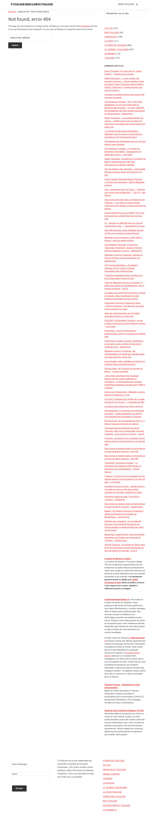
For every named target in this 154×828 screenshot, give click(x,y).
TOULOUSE (109, 58)
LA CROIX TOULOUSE (112, 792)
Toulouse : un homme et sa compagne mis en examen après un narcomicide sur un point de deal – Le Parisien (124, 479)
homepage (85, 26)
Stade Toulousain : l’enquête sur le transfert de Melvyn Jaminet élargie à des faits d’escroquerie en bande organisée (125, 162)
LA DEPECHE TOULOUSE (115, 45)
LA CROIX (108, 41)
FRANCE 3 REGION (111, 774)
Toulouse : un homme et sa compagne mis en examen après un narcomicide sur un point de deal (124, 441)
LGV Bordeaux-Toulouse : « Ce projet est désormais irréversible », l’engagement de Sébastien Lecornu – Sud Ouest (122, 151)
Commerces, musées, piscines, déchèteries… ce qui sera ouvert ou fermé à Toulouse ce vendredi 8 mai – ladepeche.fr (124, 344)
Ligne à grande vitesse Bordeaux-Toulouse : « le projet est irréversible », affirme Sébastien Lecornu (124, 182)
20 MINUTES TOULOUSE (113, 760)
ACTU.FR (108, 28)
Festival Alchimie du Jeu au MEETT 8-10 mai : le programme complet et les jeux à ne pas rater (124, 216)
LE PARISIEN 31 (110, 810)
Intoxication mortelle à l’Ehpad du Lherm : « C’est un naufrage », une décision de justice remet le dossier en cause (124, 306)
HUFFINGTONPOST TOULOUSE (116, 805)
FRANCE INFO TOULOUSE (114, 796)
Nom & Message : (20, 764)
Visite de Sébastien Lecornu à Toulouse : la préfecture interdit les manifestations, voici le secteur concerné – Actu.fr (124, 285)
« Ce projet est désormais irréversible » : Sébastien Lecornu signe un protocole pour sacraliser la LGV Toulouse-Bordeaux (123, 134)
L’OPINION (107, 778)
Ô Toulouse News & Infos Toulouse (32, 4)
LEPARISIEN (109, 54)
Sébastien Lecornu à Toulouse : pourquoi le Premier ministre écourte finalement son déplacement (123, 258)
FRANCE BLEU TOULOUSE (114, 769)
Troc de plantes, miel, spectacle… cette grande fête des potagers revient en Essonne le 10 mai (124, 172)
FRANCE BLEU (110, 37)
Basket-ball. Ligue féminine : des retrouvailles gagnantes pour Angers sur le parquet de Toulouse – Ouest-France (124, 537)
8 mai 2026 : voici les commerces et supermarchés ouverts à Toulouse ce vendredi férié (124, 334)
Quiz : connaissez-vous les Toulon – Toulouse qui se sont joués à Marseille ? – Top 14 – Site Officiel (124, 192)
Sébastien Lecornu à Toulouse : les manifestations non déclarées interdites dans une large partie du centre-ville (124, 354)
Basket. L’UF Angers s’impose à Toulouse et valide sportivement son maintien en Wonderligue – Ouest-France (123, 514)
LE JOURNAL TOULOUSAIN (116, 49)
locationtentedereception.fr (116, 599)
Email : (15, 774)
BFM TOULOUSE (111, 32)
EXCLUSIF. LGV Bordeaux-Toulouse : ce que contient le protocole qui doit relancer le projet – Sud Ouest (124, 323)
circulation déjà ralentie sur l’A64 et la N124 (123, 406)
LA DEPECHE (108, 783)
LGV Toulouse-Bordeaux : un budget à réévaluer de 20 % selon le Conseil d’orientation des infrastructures (121, 268)
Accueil (12, 12)
